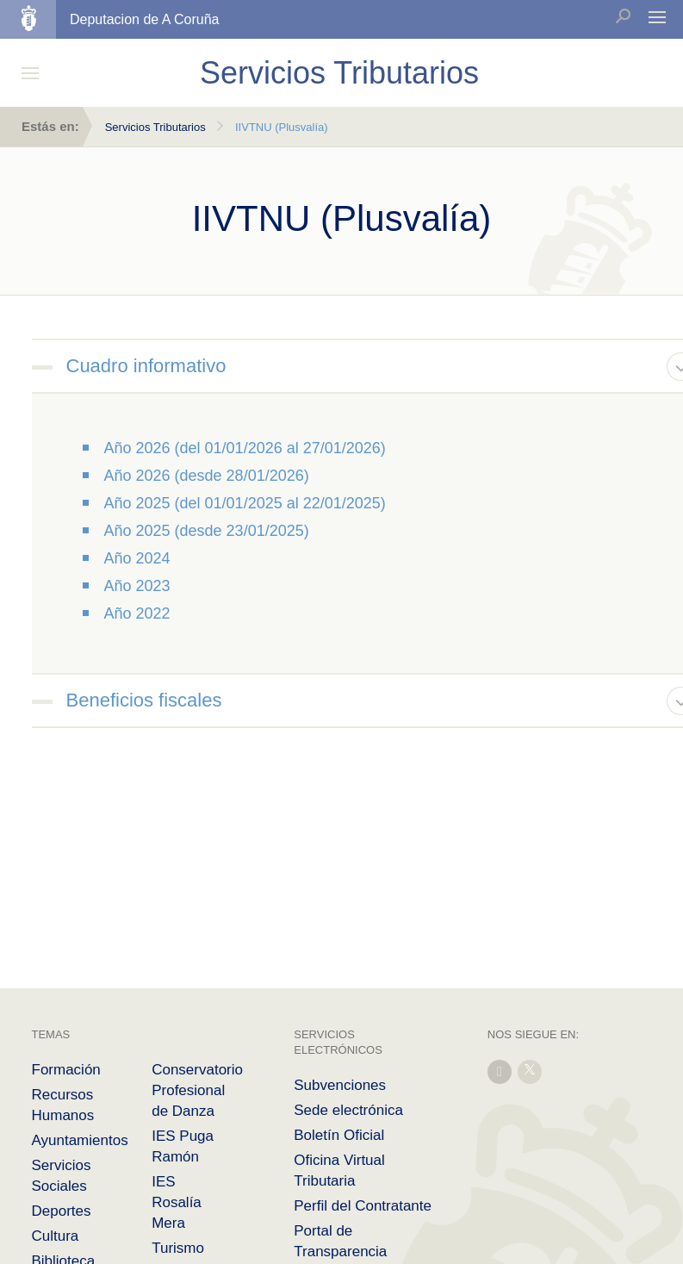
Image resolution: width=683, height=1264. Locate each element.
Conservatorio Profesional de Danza (197, 1090)
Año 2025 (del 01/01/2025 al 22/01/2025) (245, 503)
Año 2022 (137, 613)
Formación (66, 1070)
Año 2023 (137, 586)
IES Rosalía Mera (177, 1202)
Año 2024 (137, 558)
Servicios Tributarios (155, 127)
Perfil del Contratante (363, 1206)
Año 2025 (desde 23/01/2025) (206, 530)
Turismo (178, 1248)
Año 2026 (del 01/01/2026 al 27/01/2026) (245, 448)
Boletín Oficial (339, 1135)
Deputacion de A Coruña (144, 19)
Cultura (55, 1236)
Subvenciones (340, 1085)
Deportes (61, 1211)
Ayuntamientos (80, 1140)
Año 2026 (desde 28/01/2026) (206, 475)
